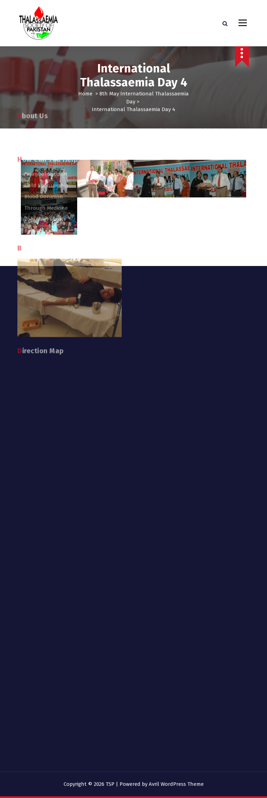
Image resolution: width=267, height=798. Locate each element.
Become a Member (46, 131)
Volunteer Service (45, 119)
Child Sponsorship (46, 86)
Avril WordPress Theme (176, 784)
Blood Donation (43, 97)
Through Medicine (46, 108)
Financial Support (45, 74)
